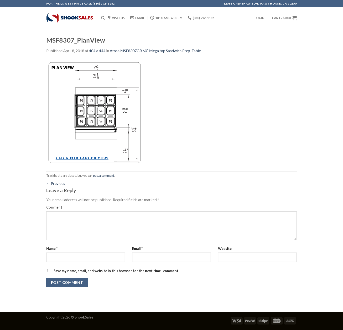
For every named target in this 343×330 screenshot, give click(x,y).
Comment (54, 207)
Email (137, 249)
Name (51, 249)
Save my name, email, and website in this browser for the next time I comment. (116, 271)
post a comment (103, 175)
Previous (55, 183)
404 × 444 (97, 50)
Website (225, 249)
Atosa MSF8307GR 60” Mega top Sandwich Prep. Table (155, 50)
